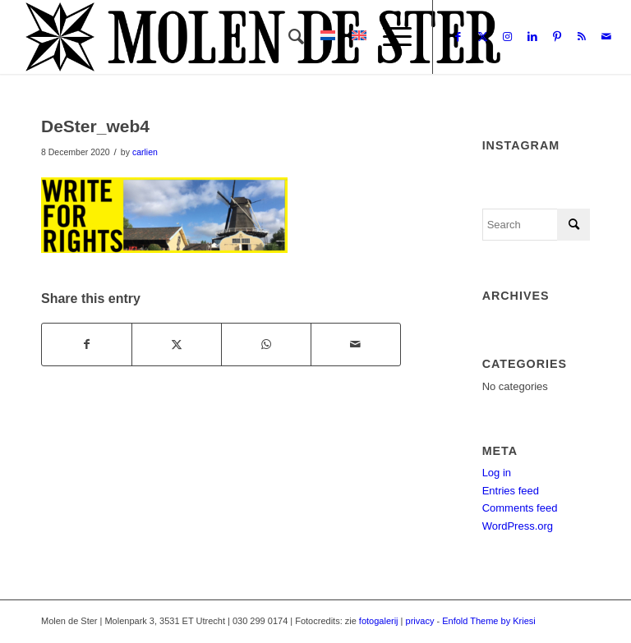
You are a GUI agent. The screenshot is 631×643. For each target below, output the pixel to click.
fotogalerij (378, 621)
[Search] (288, 37)
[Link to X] (483, 37)
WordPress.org (517, 526)
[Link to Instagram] (507, 37)
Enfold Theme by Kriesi (489, 621)
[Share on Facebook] (86, 344)
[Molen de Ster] (263, 37)
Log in (496, 472)
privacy (420, 621)
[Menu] (389, 37)
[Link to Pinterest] (557, 37)
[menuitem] (288, 37)
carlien (145, 152)
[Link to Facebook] (458, 37)
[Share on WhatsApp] (266, 344)
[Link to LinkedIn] (532, 37)
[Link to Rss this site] (581, 37)
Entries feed (510, 491)
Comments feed (520, 508)
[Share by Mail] (355, 344)
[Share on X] (176, 344)
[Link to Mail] (606, 37)
